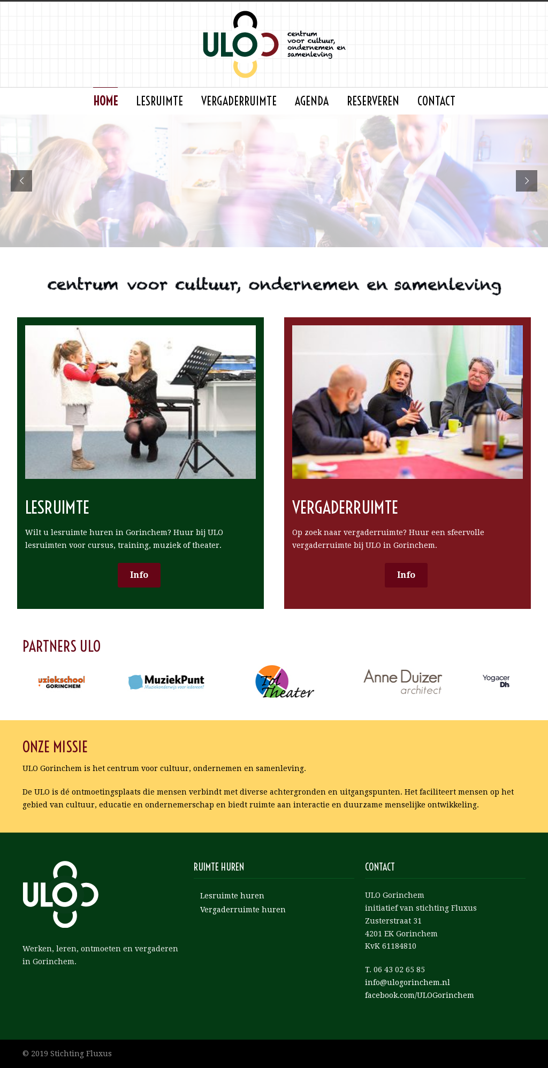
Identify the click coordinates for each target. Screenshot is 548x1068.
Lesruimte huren (232, 895)
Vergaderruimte (239, 101)
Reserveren (373, 101)
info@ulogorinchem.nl (407, 982)
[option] (86, 681)
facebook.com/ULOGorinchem (419, 995)
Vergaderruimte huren (243, 909)
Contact (436, 101)
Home (105, 101)
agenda (312, 101)
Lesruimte (159, 101)
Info (139, 575)
